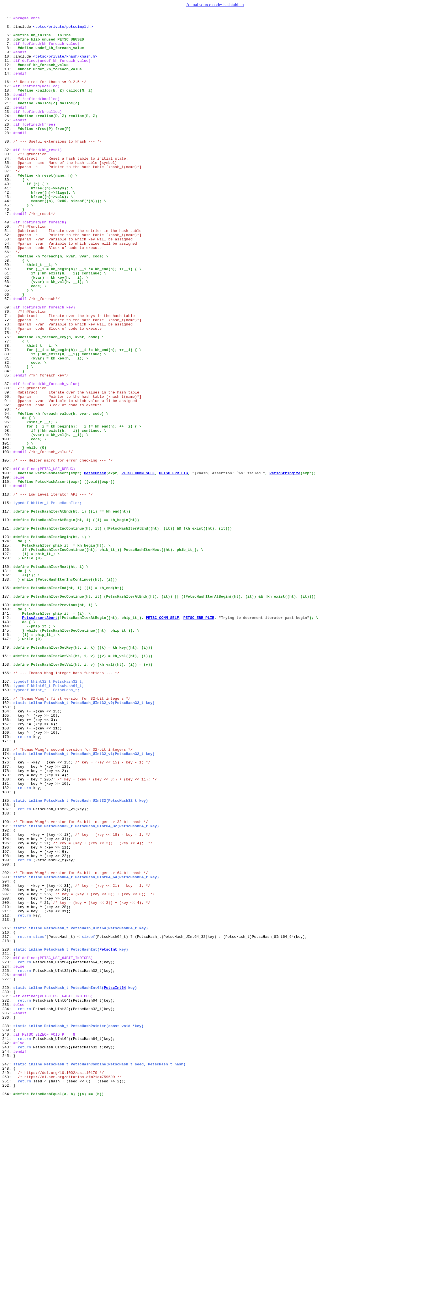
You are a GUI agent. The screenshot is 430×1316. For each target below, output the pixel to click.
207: (7, 1069)
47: (7, 253)
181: (7, 937)
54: (7, 289)
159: (7, 825)
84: (7, 442)
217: (7, 1121)
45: (7, 243)
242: (7, 1248)
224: (7, 1156)
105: (7, 549)
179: (7, 927)
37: (7, 202)
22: (7, 125)
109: (7, 569)
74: (7, 391)
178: (7, 921)
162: (7, 840)
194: (7, 1003)
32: (7, 176)
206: (7, 1064)
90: (7, 472)
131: (7, 682)
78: (7, 411)
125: (7, 651)
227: (7, 1172)
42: (7, 227)
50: (7, 268)
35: (7, 192)
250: (7, 1289)
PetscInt (108, 1136)
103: (7, 539)
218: (7, 1126)
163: (7, 845)
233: (7, 1202)
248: (7, 1279)
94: (7, 493)
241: (7, 1243)
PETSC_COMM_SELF (138, 564)
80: (7, 421)
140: (7, 728)
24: (7, 136)
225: (7, 1161)
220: (7, 1136)
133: (7, 692)
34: (7, 187)
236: (7, 1217)
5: (7, 39)
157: (7, 814)
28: (7, 156)
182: (7, 942)
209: (7, 1080)
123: (7, 641)
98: (7, 513)
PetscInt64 (115, 1182)
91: (7, 478)
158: (7, 819)
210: (7, 1085)
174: (7, 901)
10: (7, 64)
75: (7, 396)
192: (7, 993)
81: (7, 427)
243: (7, 1253)
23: (7, 131)
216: (7, 1115)
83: (7, 437)
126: (7, 656)
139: (7, 722)
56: (7, 299)
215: (7, 1110)
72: (7, 381)
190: (7, 983)
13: (7, 79)
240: (7, 1238)
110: (7, 574)
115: (7, 600)
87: (7, 457)
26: (7, 146)
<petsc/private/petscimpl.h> (63, 28)
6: (7, 44)
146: (7, 758)
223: (7, 1151)
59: (7, 314)
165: (7, 855)
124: (7, 646)
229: (7, 1182)
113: (7, 590)
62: (7, 330)
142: (7, 738)
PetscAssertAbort (39, 738)
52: (7, 279)
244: (7, 1258)
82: (7, 432)
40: (7, 217)
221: (7, 1141)
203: (7, 1049)
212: (7, 1095)
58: (7, 309)
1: (7, 18)
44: (7, 238)
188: (7, 973)
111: (7, 580)
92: (7, 483)
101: (7, 529)
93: (7, 488)
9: (7, 59)
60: (7, 319)
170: (7, 881)
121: (7, 631)
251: (7, 1294)
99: (7, 518)
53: (7, 284)
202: (7, 1044)
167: (7, 865)
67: (7, 355)
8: (7, 54)
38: (7, 207)
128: (7, 666)
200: (7, 1034)
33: (7, 182)
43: (7, 233)
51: (7, 273)
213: (7, 1100)
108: (7, 564)
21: (7, 120)
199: (7, 1029)
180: (7, 932)
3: (7, 28)
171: (7, 886)
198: (7, 1024)
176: (7, 911)
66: (7, 350)
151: (7, 784)
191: (7, 988)
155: (7, 804)
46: (7, 248)
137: (7, 712)
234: (7, 1207)
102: (7, 534)
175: (7, 906)
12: (7, 74)
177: (7, 916)
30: (7, 166)
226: (7, 1166)
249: (7, 1284)
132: (7, 687)
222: (7, 1146)
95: (7, 498)
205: (7, 1059)
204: (7, 1054)
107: (7, 559)
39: (7, 212)
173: (7, 896)
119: (7, 620)
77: (7, 406)
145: (7, 753)
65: (7, 345)
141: (7, 733)
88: (7, 462)
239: (7, 1233)
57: (7, 304)
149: (7, 774)
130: (7, 677)
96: (7, 503)
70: (7, 370)
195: (7, 1008)
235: (7, 1212)
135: (7, 702)
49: (7, 263)
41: (7, 222)
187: (7, 967)
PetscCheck (95, 564)
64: (7, 340)
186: (7, 962)
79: (7, 416)
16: (7, 95)
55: (7, 294)
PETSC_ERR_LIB (173, 564)
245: (7, 1263)
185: (7, 957)
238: (7, 1228)
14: (7, 85)
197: (7, 1018)
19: (7, 110)
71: (7, 375)
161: (7, 835)
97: (7, 508)
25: (7, 141)
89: (7, 467)
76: (7, 401)
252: (7, 1299)
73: (7, 386)
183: (7, 947)
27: (7, 151)
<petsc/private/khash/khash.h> (65, 64)
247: (7, 1274)
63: (7, 335)
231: (7, 1192)
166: (7, 860)
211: (7, 1090)
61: (7, 324)
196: (7, 1013)
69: (7, 365)
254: (7, 1309)
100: (7, 523)
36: (7, 197)
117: (7, 610)
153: (7, 794)
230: (7, 1187)
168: (7, 870)
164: (7, 850)
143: (7, 743)
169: (7, 876)
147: (7, 763)
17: (7, 100)
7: (7, 49)
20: (7, 115)
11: (7, 69)
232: (7, 1197)
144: (7, 748)
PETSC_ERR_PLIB (198, 738)
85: (7, 447)
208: (7, 1075)
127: (7, 661)
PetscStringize (284, 564)
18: (7, 105)
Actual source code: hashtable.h (215, 4)
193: (7, 998)
